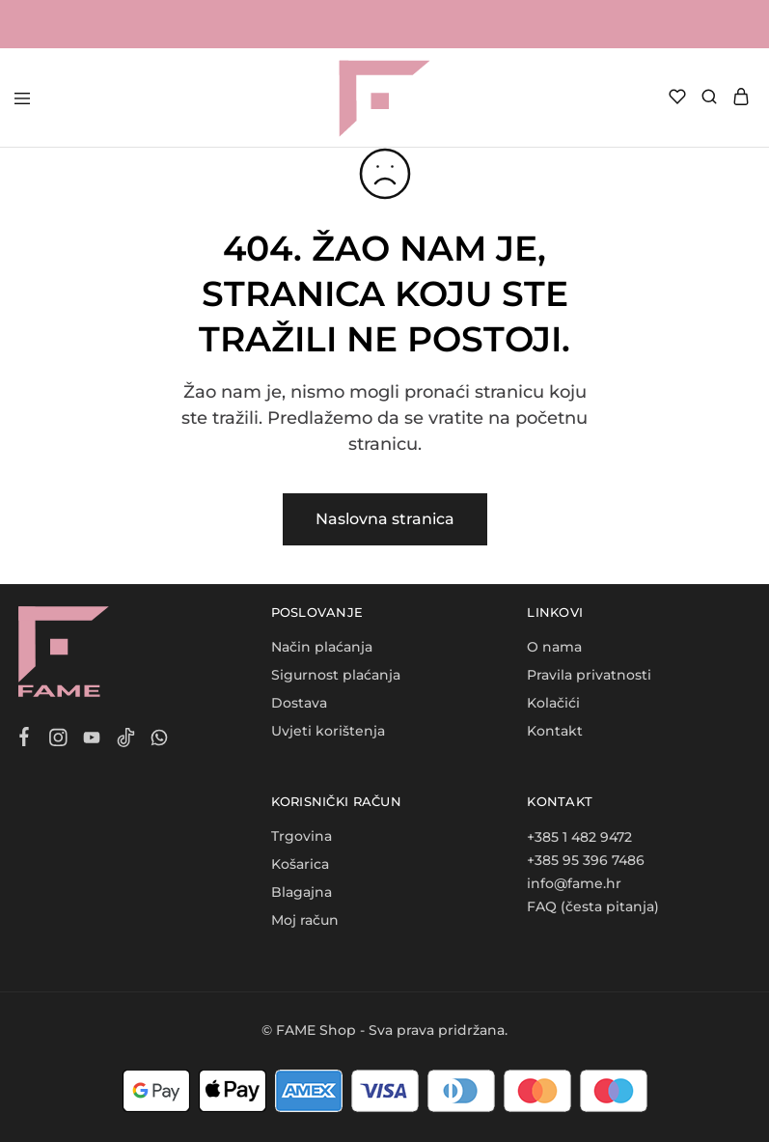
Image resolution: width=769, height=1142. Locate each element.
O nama (554, 646)
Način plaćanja (321, 646)
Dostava (299, 702)
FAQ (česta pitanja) (593, 906)
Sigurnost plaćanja (335, 674)
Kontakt (555, 730)
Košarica (300, 864)
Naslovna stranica (385, 519)
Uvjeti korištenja (328, 730)
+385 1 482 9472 (579, 837)
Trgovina (301, 836)
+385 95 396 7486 (586, 860)
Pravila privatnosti (589, 674)
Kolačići (553, 702)
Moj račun (305, 920)
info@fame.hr (574, 883)
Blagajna (301, 892)
